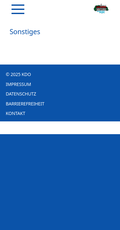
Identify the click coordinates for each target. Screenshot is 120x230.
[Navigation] (18, 9)
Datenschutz (21, 94)
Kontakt (15, 113)
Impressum (18, 84)
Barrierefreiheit (25, 104)
